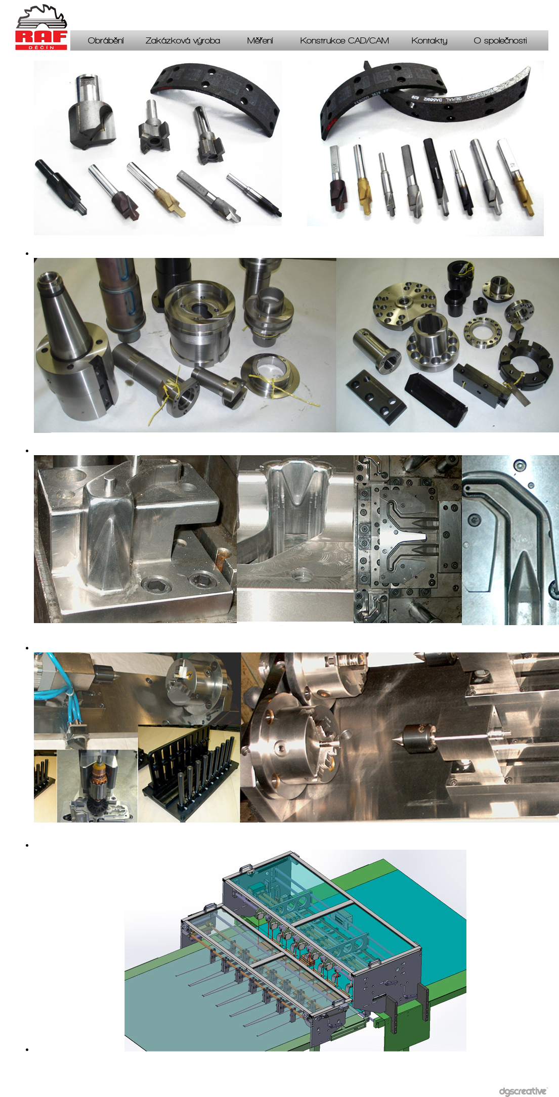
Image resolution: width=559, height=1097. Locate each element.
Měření (260, 42)
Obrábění (105, 42)
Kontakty (429, 42)
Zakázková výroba (183, 42)
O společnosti (500, 42)
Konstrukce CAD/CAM (344, 42)
